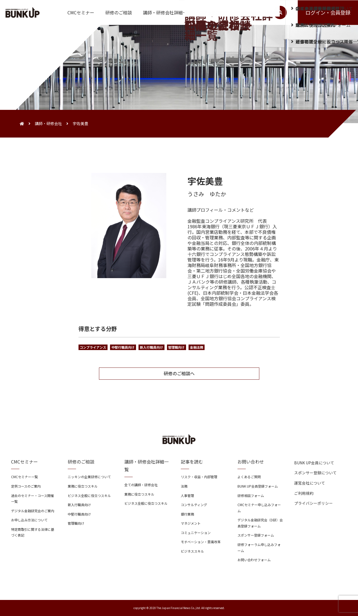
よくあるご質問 (249, 476)
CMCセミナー (80, 12)
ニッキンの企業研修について (89, 476)
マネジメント (191, 523)
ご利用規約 (303, 493)
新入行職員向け (79, 504)
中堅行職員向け (79, 514)
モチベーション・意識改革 (201, 541)
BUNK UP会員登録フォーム (257, 486)
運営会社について (309, 483)
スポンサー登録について (315, 472)
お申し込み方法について (29, 519)
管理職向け (76, 523)
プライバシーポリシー (313, 503)
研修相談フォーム (250, 495)
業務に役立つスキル (83, 486)
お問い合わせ (249, 12)
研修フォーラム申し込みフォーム (259, 547)
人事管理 (187, 495)
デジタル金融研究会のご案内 (32, 510)
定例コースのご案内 (26, 486)
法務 (184, 486)
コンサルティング (194, 504)
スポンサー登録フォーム (255, 535)
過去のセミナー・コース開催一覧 (32, 498)
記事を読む (214, 12)
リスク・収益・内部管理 (199, 476)
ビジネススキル (192, 551)
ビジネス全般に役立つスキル (89, 495)
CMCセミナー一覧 (24, 476)
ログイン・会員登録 (327, 12)
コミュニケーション (196, 532)
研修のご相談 (118, 12)
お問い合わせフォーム (254, 559)
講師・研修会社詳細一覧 (167, 12)
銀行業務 (187, 514)
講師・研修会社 (48, 123)
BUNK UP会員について (314, 462)
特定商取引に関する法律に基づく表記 (32, 532)
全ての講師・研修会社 (141, 484)
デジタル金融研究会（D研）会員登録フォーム (260, 522)
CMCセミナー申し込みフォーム (259, 507)
